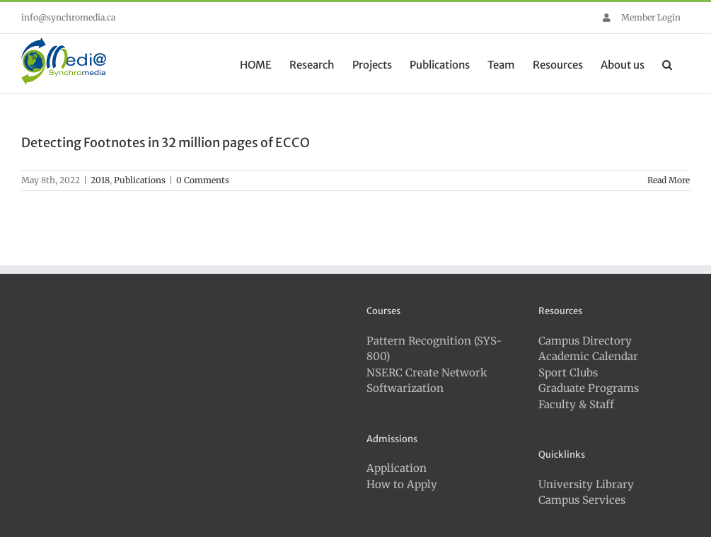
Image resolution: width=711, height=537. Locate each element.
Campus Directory (585, 340)
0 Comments (202, 180)
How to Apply (401, 484)
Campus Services (581, 500)
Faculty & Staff (576, 404)
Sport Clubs (568, 372)
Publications (140, 180)
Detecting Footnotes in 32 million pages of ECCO (165, 142)
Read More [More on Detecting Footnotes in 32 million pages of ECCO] (668, 180)
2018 (100, 180)
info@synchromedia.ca (68, 17)
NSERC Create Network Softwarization (426, 380)
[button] (667, 63)
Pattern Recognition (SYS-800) (434, 349)
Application (396, 468)
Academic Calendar (588, 356)
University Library (586, 484)
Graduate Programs (588, 388)
